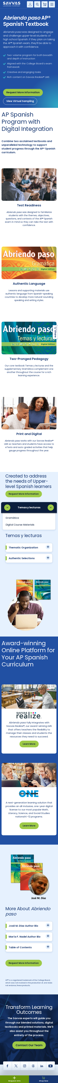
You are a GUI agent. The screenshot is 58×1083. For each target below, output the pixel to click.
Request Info (14, 1079)
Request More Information (23, 92)
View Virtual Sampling (20, 101)
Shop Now (43, 1079)
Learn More (29, 743)
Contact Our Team (29, 1045)
